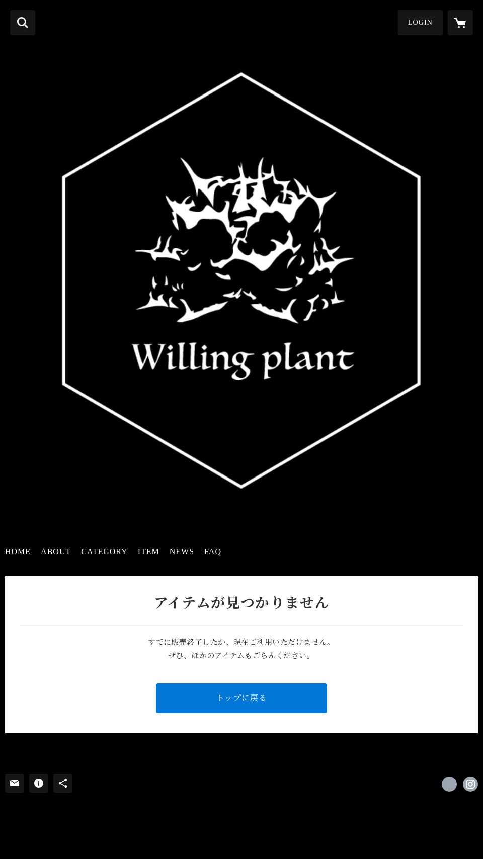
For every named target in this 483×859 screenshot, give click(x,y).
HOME (18, 551)
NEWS (182, 551)
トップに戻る (241, 698)
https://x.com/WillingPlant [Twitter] (449, 784)
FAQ (212, 551)
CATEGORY (104, 551)
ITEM (148, 551)
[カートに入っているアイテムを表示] (460, 22)
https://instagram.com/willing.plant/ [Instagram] (470, 784)
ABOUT (56, 551)
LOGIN (420, 22)
